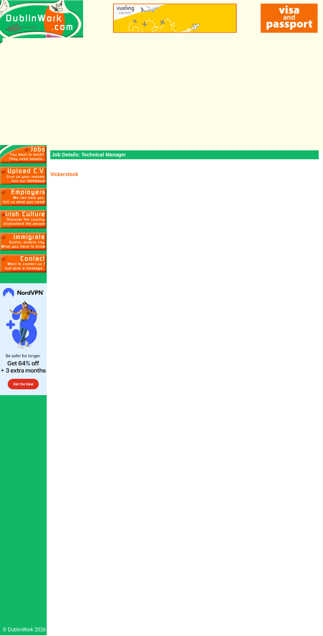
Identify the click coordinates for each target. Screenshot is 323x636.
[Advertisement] (161, 91)
